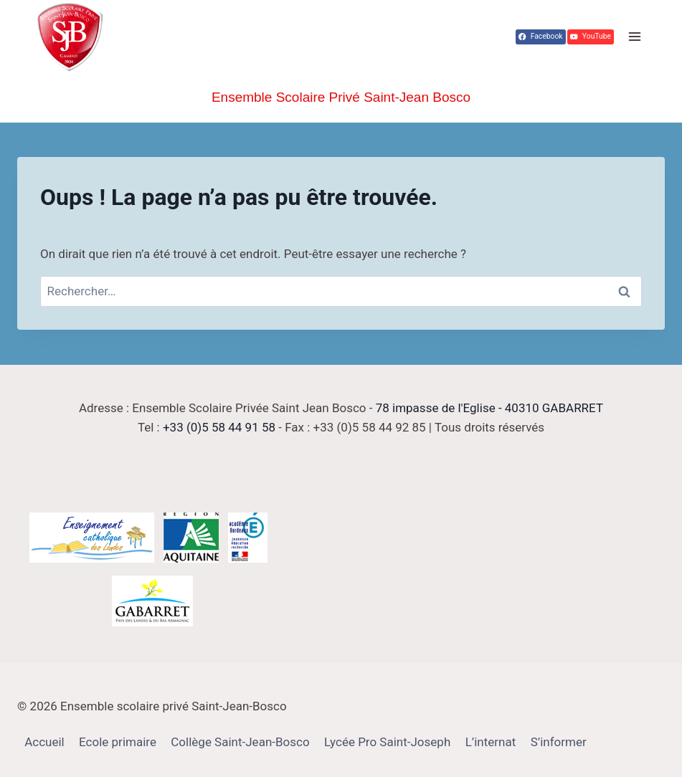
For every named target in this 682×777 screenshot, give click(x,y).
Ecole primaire (117, 742)
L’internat (490, 742)
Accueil (44, 742)
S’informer (559, 742)
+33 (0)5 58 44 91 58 (219, 427)
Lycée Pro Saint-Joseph (387, 742)
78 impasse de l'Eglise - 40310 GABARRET (489, 408)
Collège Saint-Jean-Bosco (240, 742)
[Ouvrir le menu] (634, 37)
